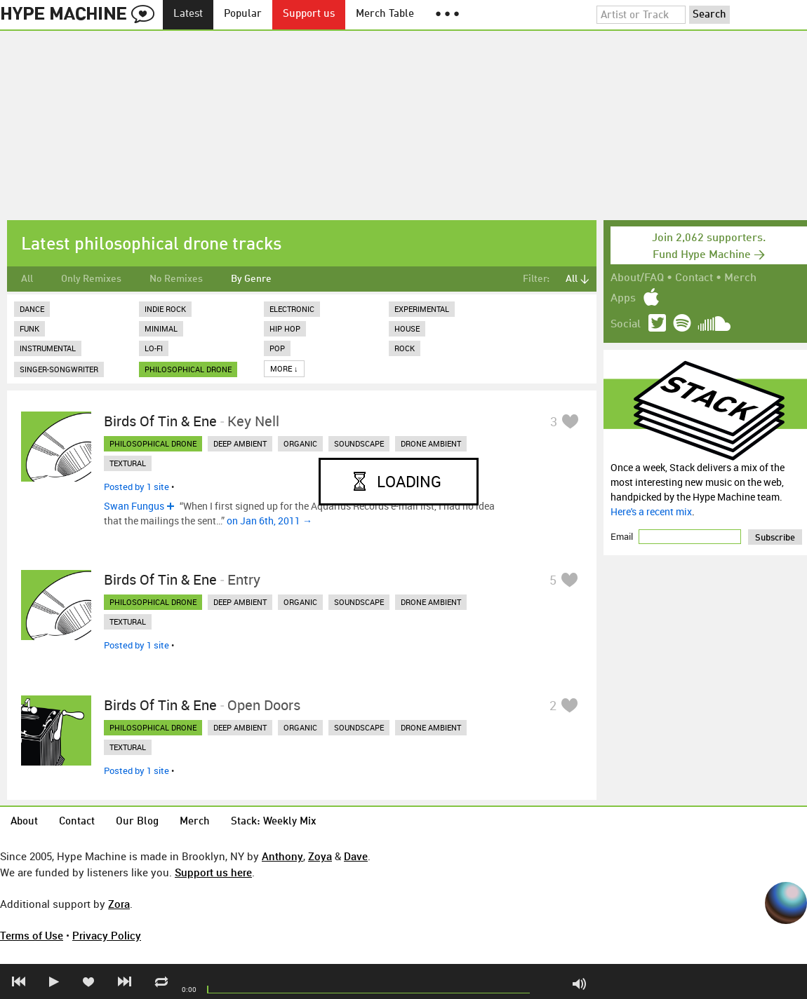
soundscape (359, 443)
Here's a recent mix (651, 511)
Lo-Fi (154, 348)
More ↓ (284, 368)
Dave (356, 856)
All (27, 279)
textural (127, 463)
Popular (243, 14)
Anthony (282, 856)
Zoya (320, 856)
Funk (29, 328)
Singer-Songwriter (59, 369)
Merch (740, 278)
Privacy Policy (106, 935)
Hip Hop (284, 328)
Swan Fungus (134, 505)
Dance (32, 309)
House (407, 328)
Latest (188, 14)
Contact (694, 278)
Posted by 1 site (136, 486)
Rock (404, 348)
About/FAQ (637, 278)
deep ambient (240, 443)
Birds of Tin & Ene (160, 421)
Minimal (161, 328)
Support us (309, 14)
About (24, 822)
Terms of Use (31, 935)
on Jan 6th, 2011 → (269, 520)
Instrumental (48, 348)
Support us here (213, 872)
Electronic (291, 309)
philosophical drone (188, 369)
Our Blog (137, 822)
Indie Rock (165, 309)
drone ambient (431, 443)
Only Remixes (91, 279)
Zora (119, 904)
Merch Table (385, 14)
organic (300, 443)
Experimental (421, 309)
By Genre (251, 279)
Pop (277, 348)
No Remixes (176, 279)
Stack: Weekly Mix (273, 822)
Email (623, 536)
